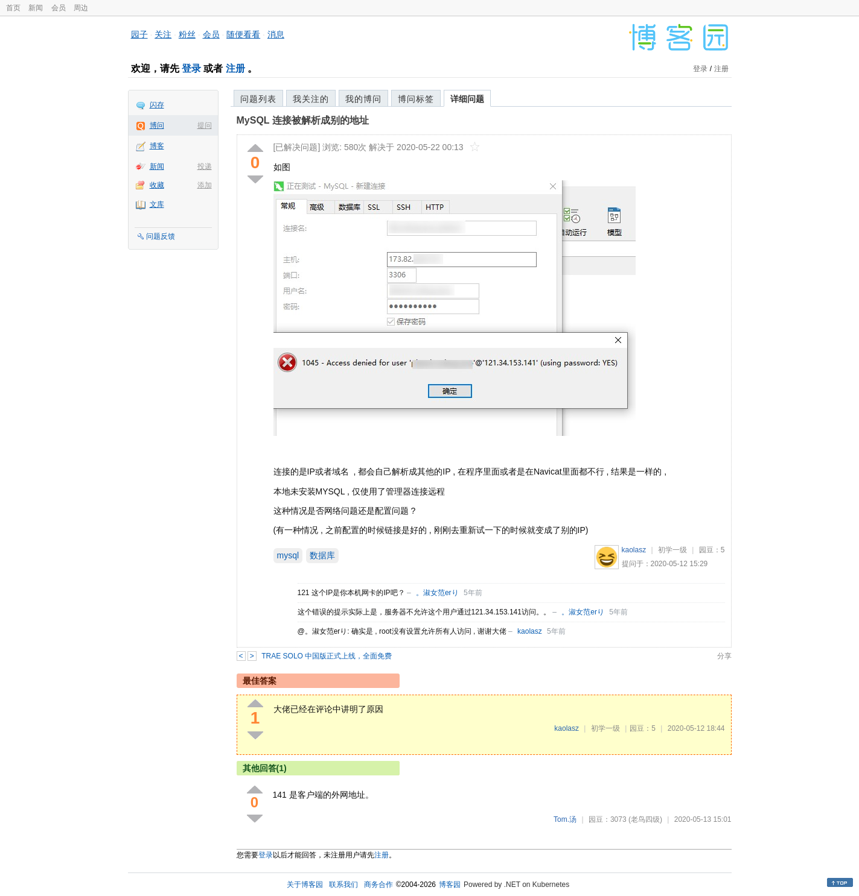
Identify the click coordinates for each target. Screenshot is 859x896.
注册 (235, 68)
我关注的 (311, 99)
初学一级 (672, 550)
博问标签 (416, 99)
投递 (204, 166)
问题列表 (258, 99)
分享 (724, 656)
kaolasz (634, 550)
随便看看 (243, 34)
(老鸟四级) (645, 819)
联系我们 (343, 884)
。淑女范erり (437, 592)
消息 (275, 34)
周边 (81, 8)
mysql (288, 555)
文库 (157, 204)
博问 (157, 125)
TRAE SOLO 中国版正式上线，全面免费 (326, 656)
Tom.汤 (565, 819)
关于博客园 (305, 884)
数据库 (322, 555)
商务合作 (378, 884)
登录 (191, 68)
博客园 (450, 884)
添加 (204, 185)
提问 (204, 125)
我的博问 (363, 99)
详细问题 (467, 99)
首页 (13, 8)
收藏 (157, 185)
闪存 (157, 105)
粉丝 (187, 34)
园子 (139, 34)
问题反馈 (160, 236)
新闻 (35, 8)
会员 (58, 8)
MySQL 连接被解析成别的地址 (303, 120)
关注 (163, 34)
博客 (157, 146)
